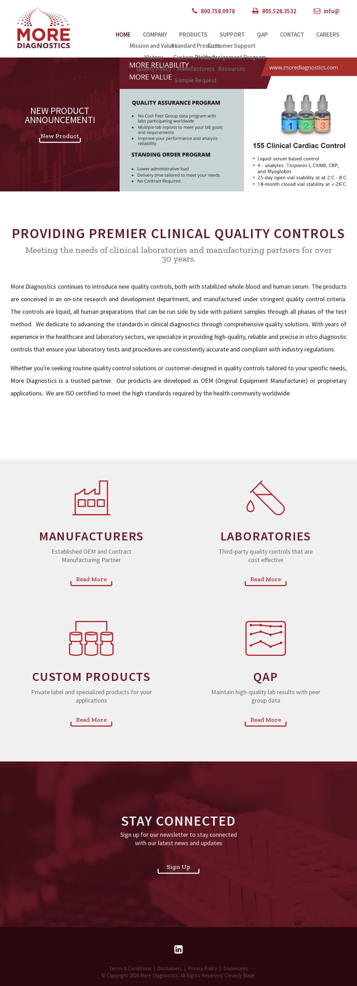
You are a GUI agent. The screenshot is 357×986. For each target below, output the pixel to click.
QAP (262, 34)
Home (123, 34)
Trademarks (235, 968)
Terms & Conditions (130, 968)
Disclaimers (169, 968)
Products (193, 34)
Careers (328, 34)
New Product (59, 135)
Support (232, 34)
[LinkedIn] (178, 949)
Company (155, 34)
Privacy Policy (202, 968)
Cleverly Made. (240, 975)
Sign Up (178, 867)
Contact (292, 34)
